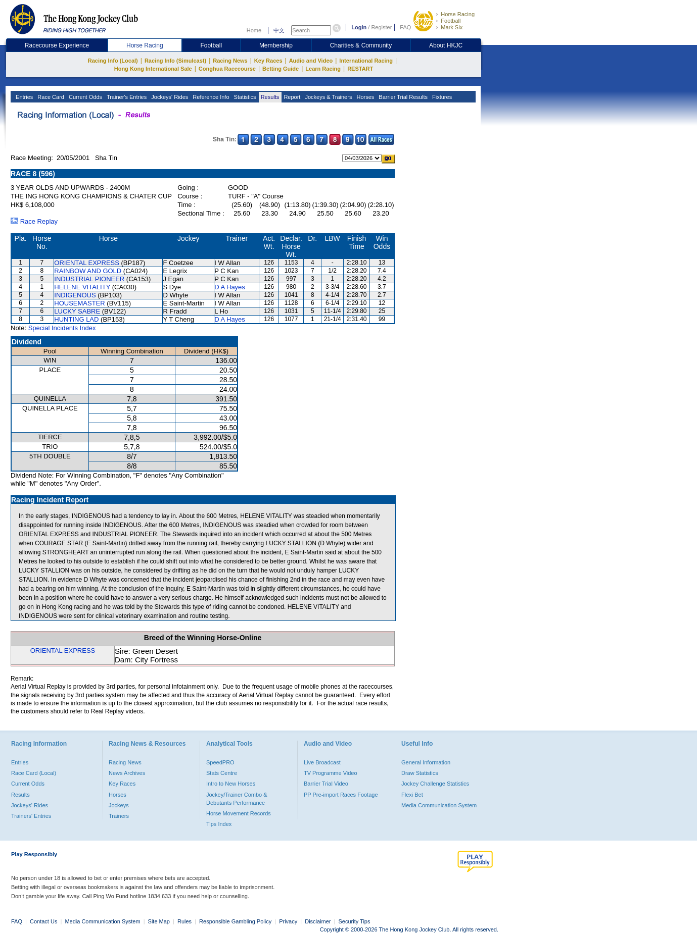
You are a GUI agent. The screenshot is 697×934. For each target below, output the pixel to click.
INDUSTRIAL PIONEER (89, 279)
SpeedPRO (220, 762)
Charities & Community (361, 45)
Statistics (244, 97)
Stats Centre (221, 773)
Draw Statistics (419, 773)
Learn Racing (323, 69)
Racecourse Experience (57, 45)
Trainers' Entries (31, 816)
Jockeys (119, 805)
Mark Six (451, 27)
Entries (23, 97)
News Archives (127, 773)
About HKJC (445, 45)
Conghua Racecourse (227, 69)
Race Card (50, 97)
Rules (185, 921)
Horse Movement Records (238, 813)
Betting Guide (280, 69)
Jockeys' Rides (169, 97)
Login (358, 27)
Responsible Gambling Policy (235, 921)
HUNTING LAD (76, 319)
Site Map (159, 921)
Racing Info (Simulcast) (175, 61)
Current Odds (84, 97)
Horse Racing (458, 14)
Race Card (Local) (33, 773)
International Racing (366, 61)
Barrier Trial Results (402, 97)
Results (269, 97)
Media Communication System (439, 805)
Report (291, 97)
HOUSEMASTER (79, 303)
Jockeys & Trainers (327, 97)
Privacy (288, 921)
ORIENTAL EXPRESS (86, 263)
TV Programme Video (330, 773)
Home (254, 30)
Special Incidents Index (62, 328)
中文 (279, 30)
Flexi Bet (412, 795)
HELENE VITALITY (82, 287)
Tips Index (218, 824)
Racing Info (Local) (113, 61)
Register (381, 27)
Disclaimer (318, 921)
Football (450, 21)
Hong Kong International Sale (153, 69)
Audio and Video (311, 61)
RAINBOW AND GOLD (87, 271)
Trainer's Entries (126, 97)
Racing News (230, 61)
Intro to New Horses (230, 784)
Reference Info (210, 97)
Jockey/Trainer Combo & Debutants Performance (236, 799)
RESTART (360, 69)
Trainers (119, 816)
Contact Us (43, 921)
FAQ (405, 27)
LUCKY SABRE (77, 311)
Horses (364, 97)
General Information (425, 762)
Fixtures (441, 97)
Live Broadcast (322, 762)
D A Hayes (229, 287)
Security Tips (354, 921)
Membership (276, 45)
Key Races (268, 61)
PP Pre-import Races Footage (341, 795)
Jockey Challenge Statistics (435, 784)
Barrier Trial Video (326, 784)
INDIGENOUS (75, 295)
